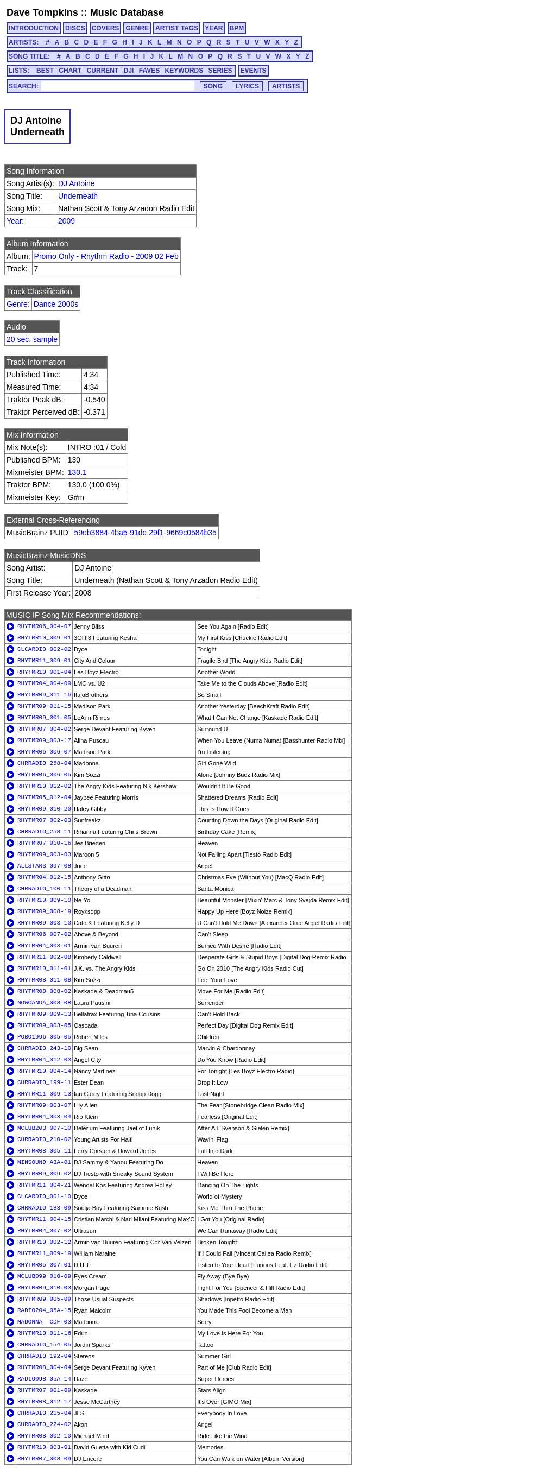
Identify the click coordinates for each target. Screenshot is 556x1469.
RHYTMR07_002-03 (44, 820)
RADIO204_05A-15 (44, 1310)
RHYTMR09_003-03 (44, 854)
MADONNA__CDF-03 (44, 1322)
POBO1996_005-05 (44, 1037)
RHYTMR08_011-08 (44, 980)
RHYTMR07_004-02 (44, 729)
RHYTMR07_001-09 (44, 1390)
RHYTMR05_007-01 (44, 1265)
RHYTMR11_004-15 (44, 1219)
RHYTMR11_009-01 (44, 660)
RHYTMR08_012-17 (44, 1401)
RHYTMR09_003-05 (44, 1025)
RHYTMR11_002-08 (44, 957)
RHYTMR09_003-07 (44, 1105)
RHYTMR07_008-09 (44, 1458)
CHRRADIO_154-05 (44, 1344)
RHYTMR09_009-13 (44, 1014)
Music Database (127, 12)
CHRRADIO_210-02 (44, 1139)
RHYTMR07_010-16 (44, 843)
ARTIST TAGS (176, 28)
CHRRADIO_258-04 (44, 763)
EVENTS (254, 70)
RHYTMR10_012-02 (44, 786)
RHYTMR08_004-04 (44, 1367)
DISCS (75, 28)
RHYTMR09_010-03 (44, 1287)
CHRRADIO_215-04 (44, 1413)
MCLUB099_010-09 (44, 1276)
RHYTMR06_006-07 (44, 752)
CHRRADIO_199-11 (44, 1082)
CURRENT (103, 70)
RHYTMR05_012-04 (44, 797)
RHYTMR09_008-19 (44, 911)
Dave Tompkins (42, 12)
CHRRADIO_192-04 (44, 1356)
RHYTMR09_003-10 (44, 923)
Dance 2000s (56, 304)
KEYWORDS (184, 70)
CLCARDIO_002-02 (44, 649)
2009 (66, 221)
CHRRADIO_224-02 (44, 1424)
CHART (70, 70)
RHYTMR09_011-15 (44, 706)
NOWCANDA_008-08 (44, 1002)
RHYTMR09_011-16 (44, 695)
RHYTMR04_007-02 (44, 1230)
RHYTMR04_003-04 (44, 1116)
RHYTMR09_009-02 (44, 1173)
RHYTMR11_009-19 (44, 1253)
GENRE (137, 28)
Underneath (78, 196)
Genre (17, 304)
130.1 (77, 472)
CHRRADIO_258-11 (44, 831)
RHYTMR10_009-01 (44, 638)
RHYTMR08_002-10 (44, 1436)
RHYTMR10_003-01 (44, 1447)
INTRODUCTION (34, 28)
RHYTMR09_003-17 (44, 740)
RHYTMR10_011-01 (44, 968)
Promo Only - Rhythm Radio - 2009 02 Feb (106, 256)
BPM (237, 28)
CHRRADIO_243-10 (44, 1048)
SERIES (220, 70)
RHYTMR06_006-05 (44, 774)
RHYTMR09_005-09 (44, 1299)
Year (14, 221)
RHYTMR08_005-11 (44, 1151)
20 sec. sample (32, 339)
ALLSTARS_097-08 (44, 866)
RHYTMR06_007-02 (44, 934)
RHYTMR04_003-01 (44, 945)
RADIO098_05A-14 (44, 1379)
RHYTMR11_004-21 (44, 1185)
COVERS (105, 28)
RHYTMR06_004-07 (44, 626)
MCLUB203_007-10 (44, 1128)
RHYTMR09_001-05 (44, 717)
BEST (45, 70)
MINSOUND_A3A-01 (44, 1162)
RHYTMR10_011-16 (44, 1333)
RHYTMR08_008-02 (44, 991)
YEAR (214, 28)
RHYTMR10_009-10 (44, 900)
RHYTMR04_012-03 (44, 1059)
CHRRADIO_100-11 (44, 888)
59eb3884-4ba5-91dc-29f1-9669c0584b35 (145, 532)
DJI (129, 70)
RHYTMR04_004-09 (44, 683)
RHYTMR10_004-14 (44, 1071)
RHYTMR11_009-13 (44, 1094)
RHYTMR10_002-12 (44, 1242)
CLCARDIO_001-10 (44, 1196)
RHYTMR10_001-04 (44, 672)
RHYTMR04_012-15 (44, 877)
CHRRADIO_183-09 (44, 1208)
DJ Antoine (76, 183)
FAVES (149, 70)
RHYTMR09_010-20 (44, 809)
